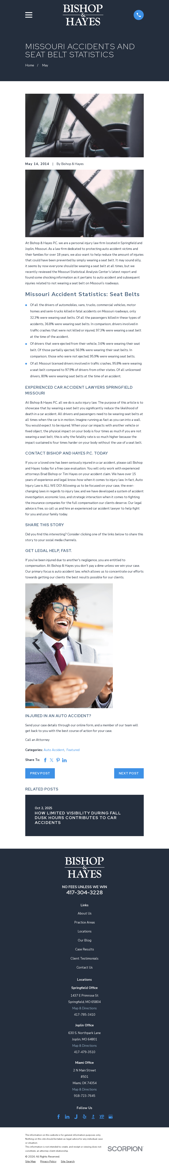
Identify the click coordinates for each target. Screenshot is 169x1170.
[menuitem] (30, 1161)
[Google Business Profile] (110, 1116)
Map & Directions (84, 1008)
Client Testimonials (84, 958)
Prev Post (40, 773)
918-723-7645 (84, 1096)
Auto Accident (54, 750)
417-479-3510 (84, 1052)
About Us (85, 913)
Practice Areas (84, 922)
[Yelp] (84, 1116)
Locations (85, 931)
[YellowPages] (102, 1116)
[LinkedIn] (67, 1116)
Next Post (129, 773)
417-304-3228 (84, 892)
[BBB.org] (93, 1116)
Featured (73, 750)
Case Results (84, 949)
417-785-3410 (84, 1015)
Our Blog (84, 940)
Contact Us (85, 967)
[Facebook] (58, 1116)
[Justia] (76, 1116)
